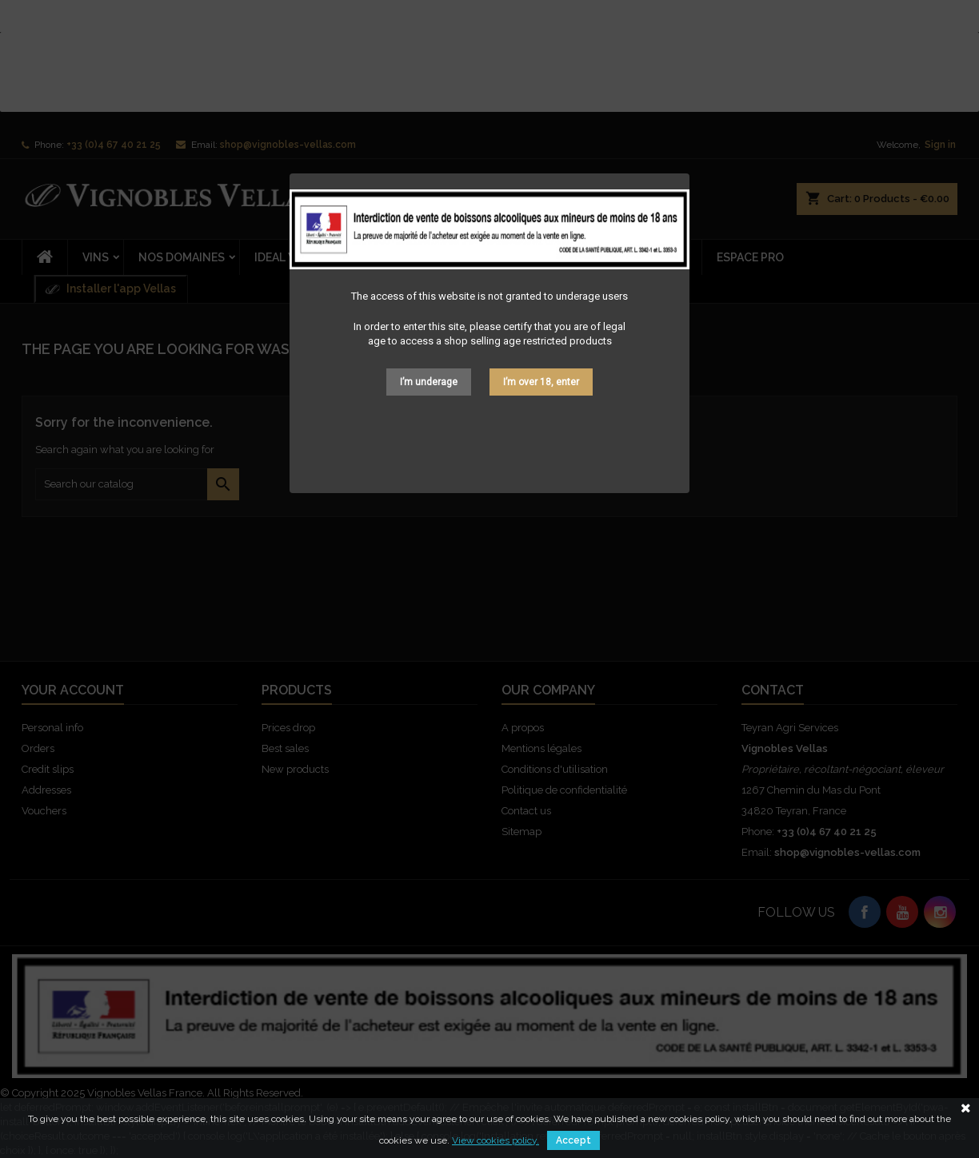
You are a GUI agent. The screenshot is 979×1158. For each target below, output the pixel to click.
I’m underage (429, 382)
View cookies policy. (495, 1140)
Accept (573, 1140)
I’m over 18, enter (541, 382)
